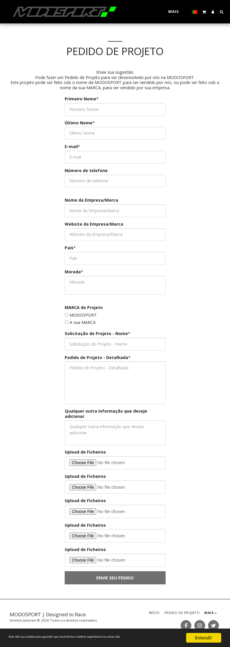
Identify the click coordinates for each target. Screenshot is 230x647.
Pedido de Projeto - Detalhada (96, 357)
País (69, 247)
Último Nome (78, 123)
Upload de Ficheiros (85, 452)
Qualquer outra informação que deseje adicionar (106, 414)
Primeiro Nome (80, 99)
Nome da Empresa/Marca (91, 200)
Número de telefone (86, 170)
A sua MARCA (83, 322)
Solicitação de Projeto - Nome (96, 333)
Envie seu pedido (115, 578)
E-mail (71, 146)
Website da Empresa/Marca (94, 224)
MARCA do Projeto (84, 307)
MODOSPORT (83, 315)
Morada (73, 271)
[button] (204, 11)
